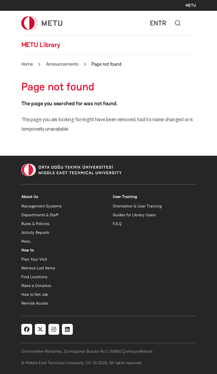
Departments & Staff (40, 215)
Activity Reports (35, 232)
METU (191, 5)
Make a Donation (36, 285)
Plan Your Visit (34, 259)
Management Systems (41, 206)
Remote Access (34, 303)
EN (154, 23)
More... (27, 241)
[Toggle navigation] (192, 23)
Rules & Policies (35, 223)
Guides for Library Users (134, 215)
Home (27, 64)
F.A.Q (117, 223)
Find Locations (34, 277)
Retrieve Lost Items (38, 268)
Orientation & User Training (137, 206)
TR (162, 23)
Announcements (62, 64)
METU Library (40, 45)
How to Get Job (34, 294)
